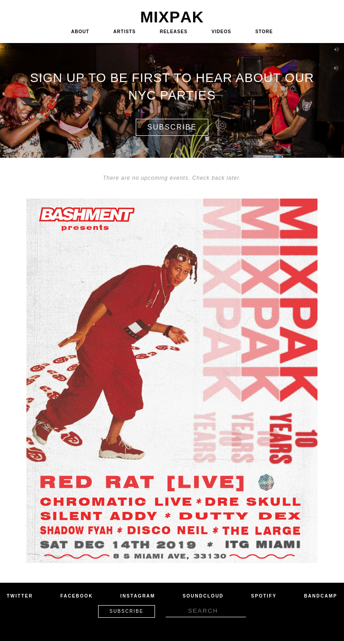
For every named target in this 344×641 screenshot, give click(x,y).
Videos (221, 31)
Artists (124, 31)
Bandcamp (320, 595)
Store (264, 31)
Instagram (137, 595)
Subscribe (172, 127)
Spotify (264, 595)
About (80, 31)
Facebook (76, 595)
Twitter (20, 595)
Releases (174, 31)
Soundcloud (203, 595)
